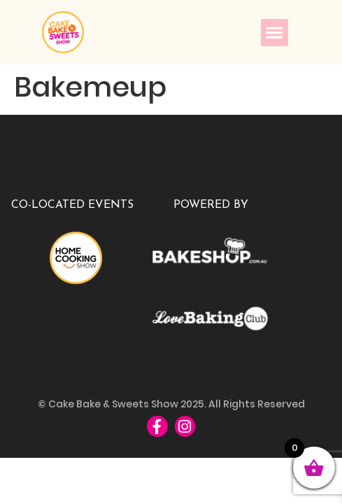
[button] (274, 32)
